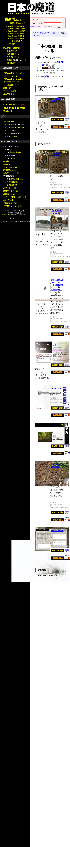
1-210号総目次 (10, 85)
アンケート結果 (9, 91)
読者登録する (34, 27)
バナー (17, 173)
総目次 (47, 76)
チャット (7, 164)
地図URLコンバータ (11, 194)
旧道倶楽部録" (16, 152)
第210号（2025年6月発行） (16, 36)
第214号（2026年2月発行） (16, 26)
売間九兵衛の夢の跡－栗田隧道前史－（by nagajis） (57, 285)
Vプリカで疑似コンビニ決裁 (14, 197)
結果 (19, 179)
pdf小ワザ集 (8, 200)
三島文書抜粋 (12, 182)
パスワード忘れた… (47, 27)
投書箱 (9, 60)
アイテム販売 (8, 121)
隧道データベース (10, 191)
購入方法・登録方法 (11, 48)
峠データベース (9, 188)
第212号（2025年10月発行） (17, 31)
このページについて (41, 33)
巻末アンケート (57, 531)
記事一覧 (7, 88)
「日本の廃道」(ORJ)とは (13, 73)
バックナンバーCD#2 (15, 128)
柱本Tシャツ (12, 137)
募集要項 (10, 179)
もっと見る (15, 41)
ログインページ (13, 57)
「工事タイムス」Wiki (12, 206)
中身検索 (11, 44)
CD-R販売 (11, 63)
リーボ (53, 345)
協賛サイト (7, 173)
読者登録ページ (13, 54)
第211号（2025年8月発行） (16, 33)
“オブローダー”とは (11, 76)
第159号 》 (37, 35)
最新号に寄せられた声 (17, 23)
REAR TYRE (56, 388)
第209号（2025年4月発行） (16, 38)
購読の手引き (12, 51)
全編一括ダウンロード (48, 86)
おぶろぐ (13, 158)
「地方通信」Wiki (10, 203)
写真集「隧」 (8, 111)
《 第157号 (55, 33)
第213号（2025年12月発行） (17, 28)
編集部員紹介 (8, 94)
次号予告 (54, 426)
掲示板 (6, 161)
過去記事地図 (12, 185)
